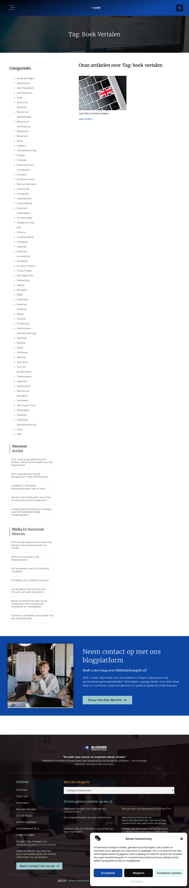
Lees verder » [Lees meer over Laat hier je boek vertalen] (86, 118)
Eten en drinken (26, 184)
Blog (20, 140)
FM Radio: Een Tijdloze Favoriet (30, 580)
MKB (20, 294)
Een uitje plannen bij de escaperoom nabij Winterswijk (29, 475)
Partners (21, 789)
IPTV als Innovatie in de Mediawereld (25, 558)
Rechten (22, 337)
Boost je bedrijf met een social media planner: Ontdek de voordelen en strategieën (29, 603)
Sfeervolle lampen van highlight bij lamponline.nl (85, 810)
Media (20, 285)
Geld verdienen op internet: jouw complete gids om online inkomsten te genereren (36, 854)
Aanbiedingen (25, 78)
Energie (21, 174)
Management (25, 275)
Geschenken (24, 198)
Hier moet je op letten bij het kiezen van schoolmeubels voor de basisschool (32, 462)
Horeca (21, 232)
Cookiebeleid (136, 881)
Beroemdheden (26, 809)
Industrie (22, 241)
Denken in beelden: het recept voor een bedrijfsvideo (32, 617)
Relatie (21, 342)
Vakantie (22, 381)
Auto (20, 97)
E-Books (22, 160)
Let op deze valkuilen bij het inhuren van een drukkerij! (28, 591)
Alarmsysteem (25, 87)
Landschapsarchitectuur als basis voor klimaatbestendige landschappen (31, 512)
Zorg (19, 429)
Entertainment (26, 179)
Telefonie (22, 352)
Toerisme (22, 361)
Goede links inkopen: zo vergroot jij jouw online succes (36, 843)
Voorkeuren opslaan (169, 873)
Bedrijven (23, 131)
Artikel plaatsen (26, 822)
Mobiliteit (22, 299)
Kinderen (22, 261)
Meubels (22, 289)
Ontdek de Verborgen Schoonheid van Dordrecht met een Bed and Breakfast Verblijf (145, 831)
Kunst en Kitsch (26, 265)
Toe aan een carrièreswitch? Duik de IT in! (146, 808)
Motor (20, 313)
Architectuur (24, 92)
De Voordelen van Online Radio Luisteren (30, 570)
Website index (25, 835)
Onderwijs (23, 323)
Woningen (23, 410)
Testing (21, 357)
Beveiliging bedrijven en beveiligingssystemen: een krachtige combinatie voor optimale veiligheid (144, 820)
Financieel (23, 188)
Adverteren (23, 83)
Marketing (23, 280)
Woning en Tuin (26, 405)
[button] (181, 839)
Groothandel (24, 217)
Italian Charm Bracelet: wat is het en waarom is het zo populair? (31, 499)
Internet (22, 246)
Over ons (22, 796)
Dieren (21, 155)
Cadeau (21, 145)
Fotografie (23, 193)
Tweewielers (24, 376)
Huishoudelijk (25, 236)
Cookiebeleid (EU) (27, 828)
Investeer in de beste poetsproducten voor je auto (28, 487)
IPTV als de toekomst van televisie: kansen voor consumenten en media (31, 545)
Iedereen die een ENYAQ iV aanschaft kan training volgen (89, 830)
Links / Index (24, 270)
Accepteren (108, 873)
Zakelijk (21, 414)
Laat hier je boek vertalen (94, 113)
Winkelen (23, 400)
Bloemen (22, 135)
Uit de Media (24, 815)
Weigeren (138, 873)
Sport (20, 347)
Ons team (22, 802)
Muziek (21, 318)
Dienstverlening (26, 150)
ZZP (19, 434)
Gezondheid (24, 203)
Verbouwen (24, 386)
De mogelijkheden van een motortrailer (88, 817)
